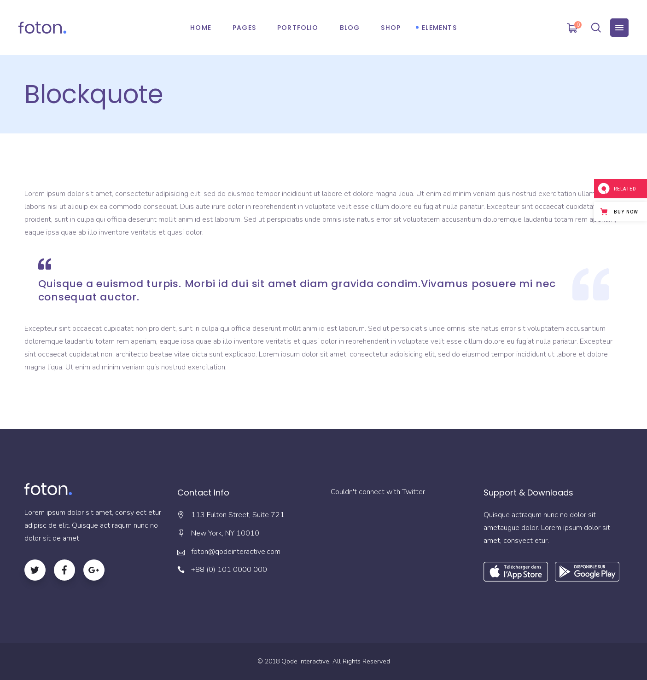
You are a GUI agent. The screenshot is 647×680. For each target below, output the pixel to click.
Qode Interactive (305, 661)
